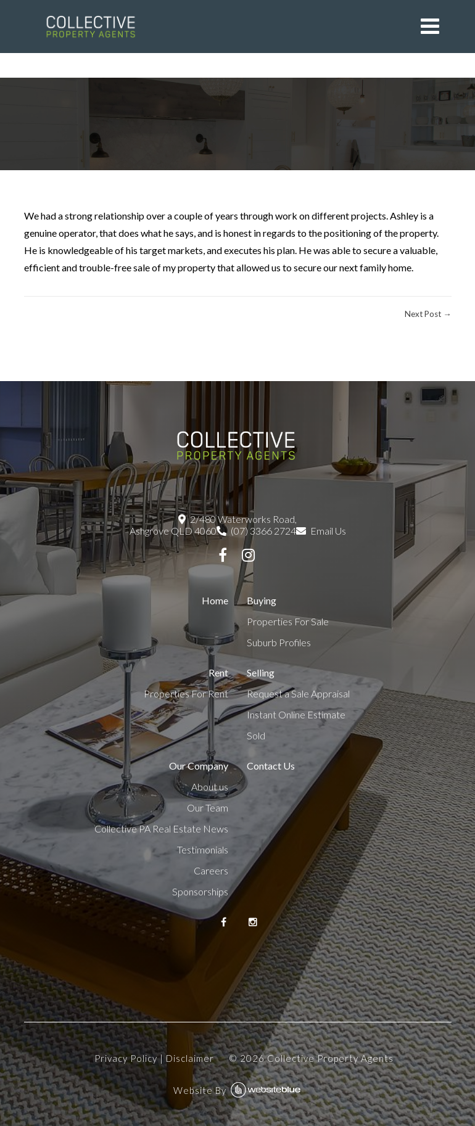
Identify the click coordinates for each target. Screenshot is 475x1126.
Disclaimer (190, 1058)
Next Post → (428, 314)
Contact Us (271, 765)
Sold (256, 735)
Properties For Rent (186, 693)
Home (215, 600)
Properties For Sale (288, 621)
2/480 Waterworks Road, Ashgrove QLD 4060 (213, 524)
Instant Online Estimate (296, 714)
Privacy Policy (125, 1058)
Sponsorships (200, 891)
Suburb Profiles (279, 642)
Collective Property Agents (330, 1058)
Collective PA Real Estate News (161, 828)
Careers (211, 870)
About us (209, 786)
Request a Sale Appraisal (298, 693)
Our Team (207, 807)
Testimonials (202, 849)
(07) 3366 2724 (256, 530)
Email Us (321, 530)
